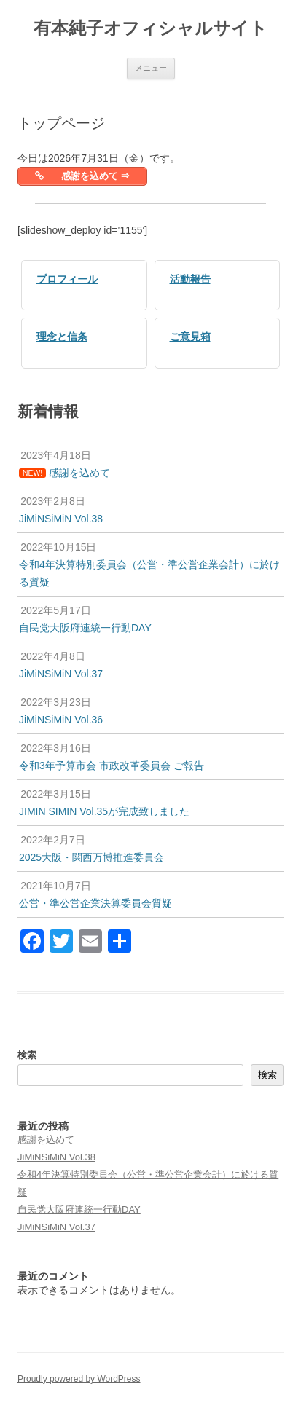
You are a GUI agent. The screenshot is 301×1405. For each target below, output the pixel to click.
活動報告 (190, 279)
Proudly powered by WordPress (79, 1379)
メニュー (151, 67)
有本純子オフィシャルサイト (150, 28)
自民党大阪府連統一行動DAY (79, 1209)
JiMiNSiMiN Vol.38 (56, 1157)
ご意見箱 (190, 336)
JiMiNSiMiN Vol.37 (56, 1226)
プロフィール (67, 279)
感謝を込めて (45, 1139)
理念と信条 (61, 336)
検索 (26, 1055)
